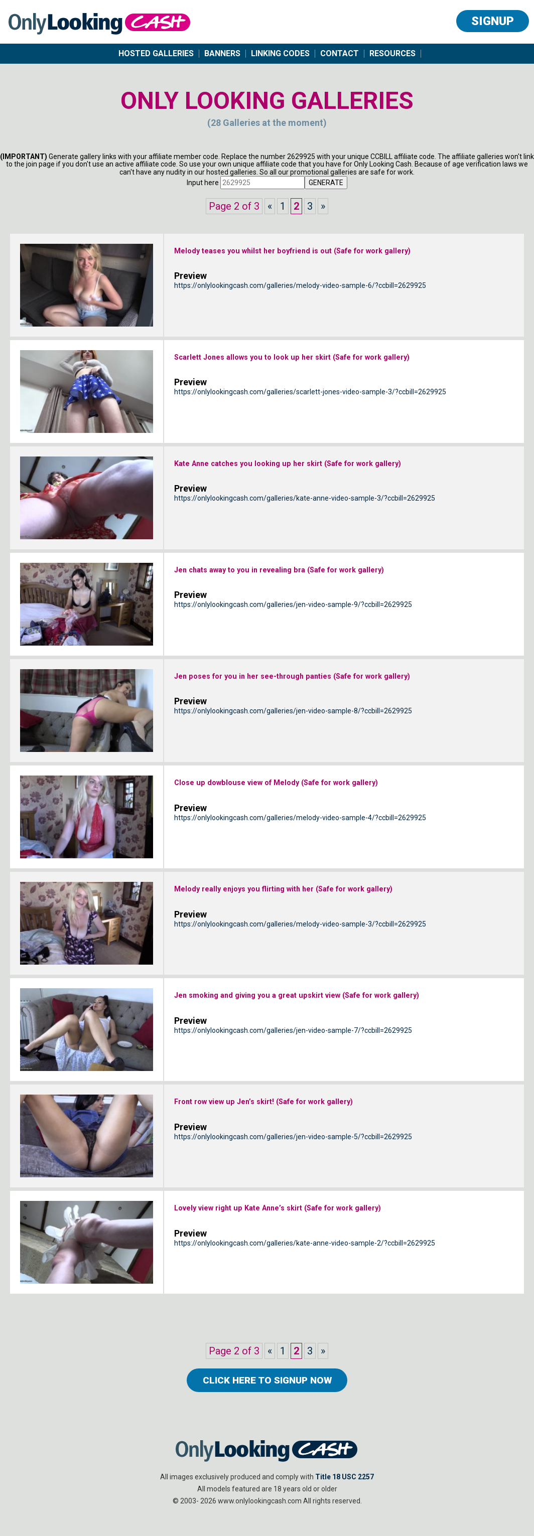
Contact (339, 54)
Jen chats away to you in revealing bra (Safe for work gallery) (341, 571)
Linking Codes (280, 54)
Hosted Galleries (156, 54)
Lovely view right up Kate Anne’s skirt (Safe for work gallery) (339, 1209)
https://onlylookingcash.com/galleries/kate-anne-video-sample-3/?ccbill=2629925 (304, 520)
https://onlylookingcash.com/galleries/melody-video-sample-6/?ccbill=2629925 (300, 307)
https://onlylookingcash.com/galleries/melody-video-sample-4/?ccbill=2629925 (300, 822)
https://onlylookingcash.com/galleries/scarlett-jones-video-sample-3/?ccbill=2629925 (310, 413)
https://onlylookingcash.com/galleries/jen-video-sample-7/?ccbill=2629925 (293, 1052)
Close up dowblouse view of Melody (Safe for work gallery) (335, 784)
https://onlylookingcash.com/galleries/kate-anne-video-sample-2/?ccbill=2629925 (304, 1247)
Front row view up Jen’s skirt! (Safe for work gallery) (317, 1103)
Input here (203, 183)
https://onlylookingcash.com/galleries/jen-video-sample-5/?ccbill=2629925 (293, 1141)
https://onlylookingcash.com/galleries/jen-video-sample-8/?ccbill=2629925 (293, 732)
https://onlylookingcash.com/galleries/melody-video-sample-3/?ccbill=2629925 (300, 945)
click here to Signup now (267, 1384)
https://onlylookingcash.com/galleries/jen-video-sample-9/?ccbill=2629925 (293, 609)
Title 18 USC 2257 (344, 1486)
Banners (222, 54)
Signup (492, 21)
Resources (392, 54)
